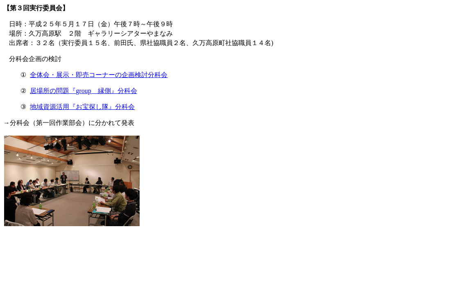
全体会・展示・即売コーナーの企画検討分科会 (98, 74)
